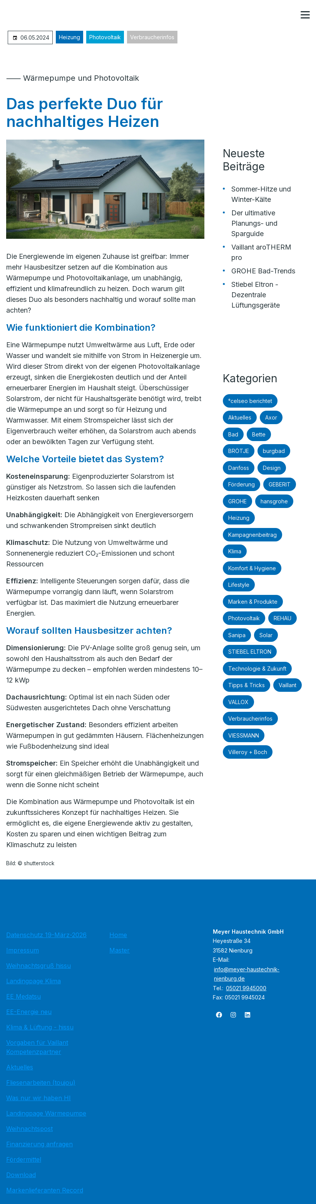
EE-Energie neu (29, 1012)
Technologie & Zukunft (257, 668)
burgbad (274, 451)
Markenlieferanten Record (44, 1190)
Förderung (241, 484)
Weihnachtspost (29, 1128)
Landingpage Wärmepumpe (46, 1113)
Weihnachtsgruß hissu (38, 965)
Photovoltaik (105, 37)
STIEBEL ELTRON (249, 651)
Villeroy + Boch (247, 752)
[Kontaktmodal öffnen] (286, 15)
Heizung (69, 37)
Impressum (22, 950)
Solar (266, 635)
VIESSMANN (243, 735)
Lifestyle (238, 584)
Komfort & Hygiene (252, 568)
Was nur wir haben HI (38, 1098)
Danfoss (238, 468)
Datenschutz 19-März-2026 (46, 935)
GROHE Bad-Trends (263, 271)
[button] (305, 15)
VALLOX (238, 702)
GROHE (237, 501)
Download (21, 1175)
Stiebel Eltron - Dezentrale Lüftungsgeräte (255, 294)
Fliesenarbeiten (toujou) (40, 1082)
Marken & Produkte (253, 601)
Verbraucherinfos (152, 37)
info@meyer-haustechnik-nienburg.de (246, 974)
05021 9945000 (246, 988)
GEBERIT (280, 484)
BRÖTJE (238, 451)
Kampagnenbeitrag (252, 534)
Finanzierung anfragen (39, 1144)
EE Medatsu (23, 996)
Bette (259, 434)
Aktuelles (239, 417)
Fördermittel (23, 1159)
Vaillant (287, 685)
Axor (271, 417)
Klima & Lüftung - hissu (40, 1027)
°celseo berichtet (250, 401)
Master (119, 950)
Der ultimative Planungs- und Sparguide (254, 223)
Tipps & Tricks (246, 685)
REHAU (282, 618)
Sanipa (237, 635)
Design (272, 468)
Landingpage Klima (33, 981)
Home (118, 935)
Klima (234, 551)
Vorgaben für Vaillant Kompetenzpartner (37, 1047)
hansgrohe (274, 501)
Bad (233, 434)
